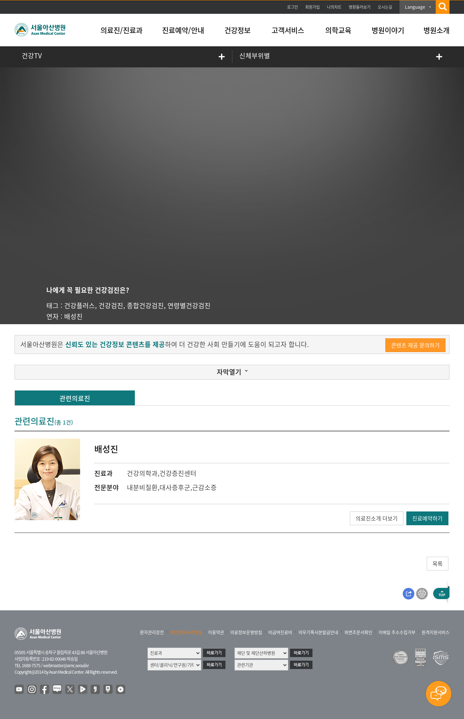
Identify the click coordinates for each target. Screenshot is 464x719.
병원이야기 (388, 30)
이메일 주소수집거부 (396, 632)
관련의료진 (74, 398)
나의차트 (334, 7)
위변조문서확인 (358, 632)
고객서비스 (288, 30)
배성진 (73, 316)
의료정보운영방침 (246, 632)
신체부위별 (254, 55)
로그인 (292, 7)
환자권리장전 (152, 632)
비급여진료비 (280, 632)
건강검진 (111, 305)
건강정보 (237, 30)
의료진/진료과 (121, 30)
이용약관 (216, 632)
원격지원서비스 (436, 632)
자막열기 (229, 372)
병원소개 (436, 30)
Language (415, 7)
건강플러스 (79, 305)
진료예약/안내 (183, 30)
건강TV (32, 55)
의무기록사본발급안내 (318, 632)
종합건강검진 (145, 305)
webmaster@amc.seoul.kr (66, 665)
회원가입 (312, 7)
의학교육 (338, 30)
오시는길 (385, 7)
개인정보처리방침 (186, 632)
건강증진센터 (178, 473)
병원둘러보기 (359, 7)
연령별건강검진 (189, 305)
